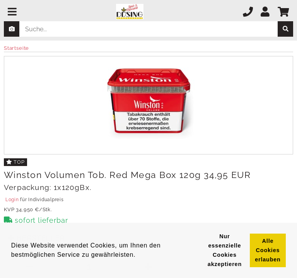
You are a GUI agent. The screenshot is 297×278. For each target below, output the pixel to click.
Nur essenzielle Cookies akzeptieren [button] (225, 250)
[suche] (285, 29)
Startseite (16, 48)
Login (12, 199)
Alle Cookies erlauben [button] (267, 250)
